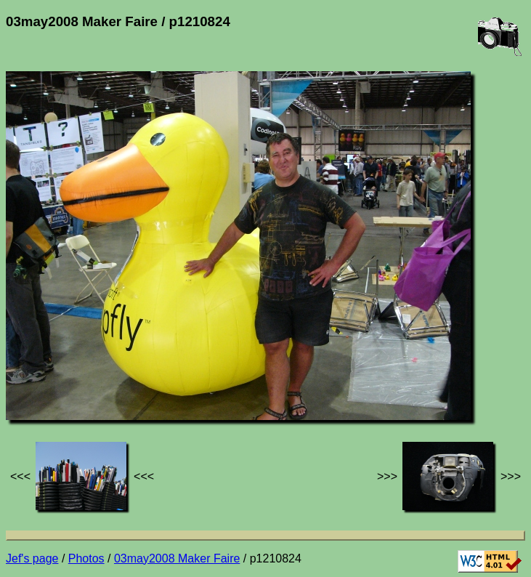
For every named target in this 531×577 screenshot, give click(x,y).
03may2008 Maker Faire (177, 558)
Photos (86, 558)
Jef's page (32, 558)
